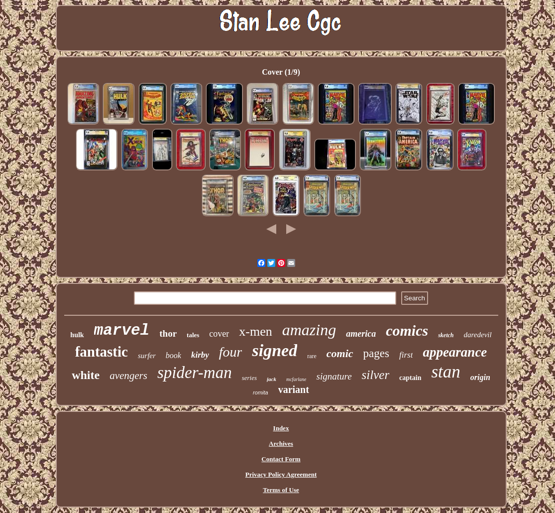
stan (445, 372)
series (249, 378)
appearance (455, 352)
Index (281, 428)
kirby (200, 355)
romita (260, 392)
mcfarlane (296, 379)
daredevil (478, 335)
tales (193, 335)
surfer (147, 356)
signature (333, 376)
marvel (122, 330)
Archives (281, 443)
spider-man (194, 373)
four (230, 352)
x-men (255, 331)
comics (407, 330)
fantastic (101, 352)
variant (293, 389)
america (361, 334)
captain (410, 378)
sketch (445, 335)
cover (219, 334)
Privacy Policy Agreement (281, 474)
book (173, 355)
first (406, 355)
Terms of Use (281, 490)
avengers (128, 376)
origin (480, 377)
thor (168, 333)
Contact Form (280, 459)
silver (376, 375)
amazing (309, 330)
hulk (77, 335)
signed (274, 350)
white (86, 375)
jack (271, 379)
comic (340, 353)
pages (376, 353)
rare (312, 356)
